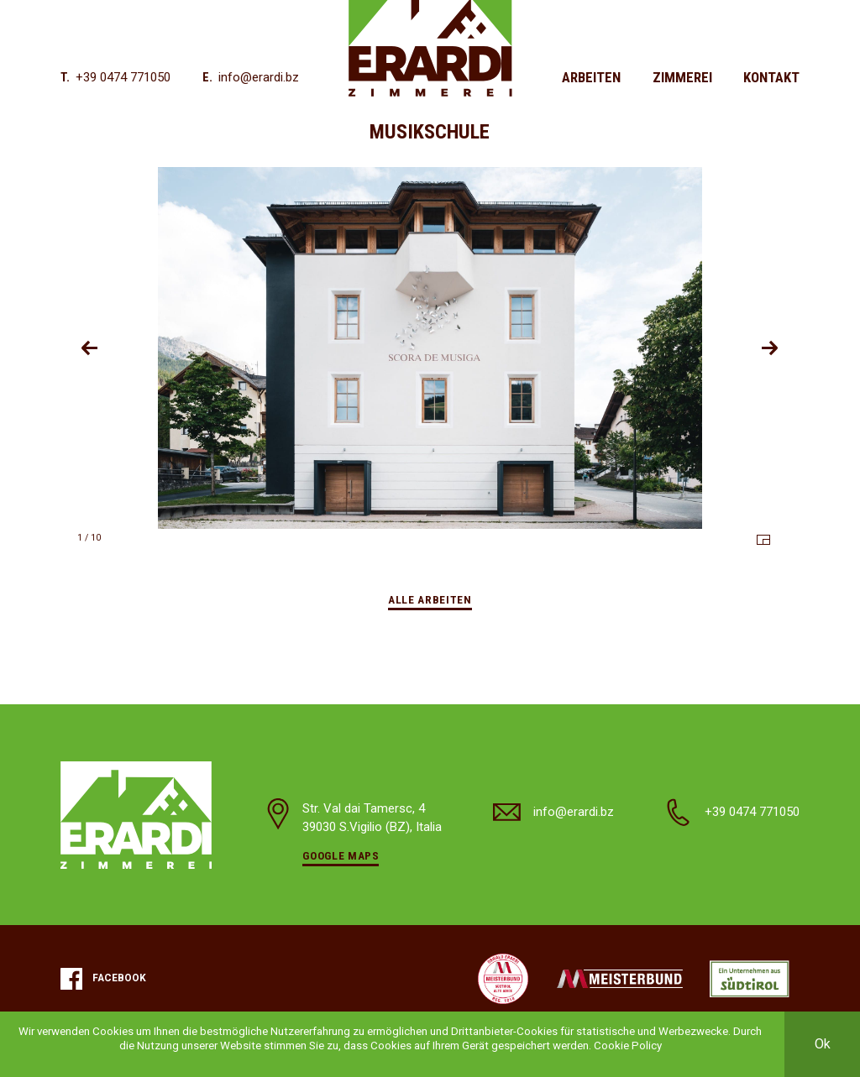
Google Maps (340, 856)
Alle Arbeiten (430, 599)
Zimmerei (682, 77)
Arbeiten (591, 77)
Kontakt (771, 77)
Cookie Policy (628, 1045)
